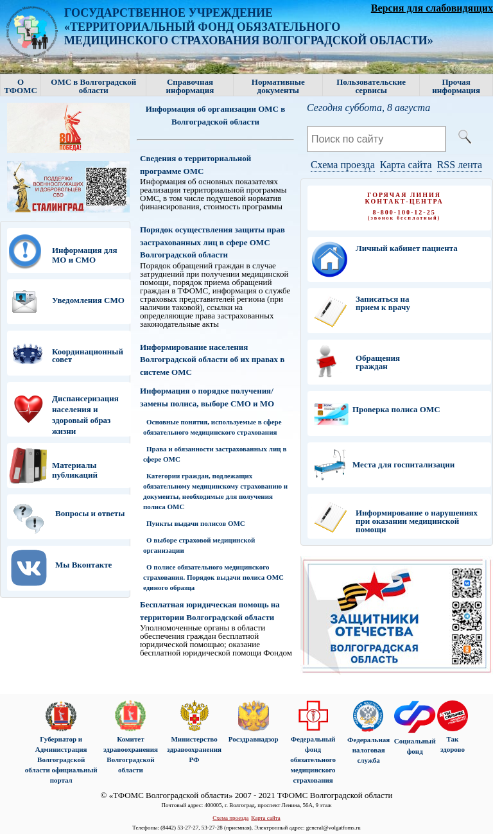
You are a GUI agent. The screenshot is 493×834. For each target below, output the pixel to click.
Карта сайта (406, 164)
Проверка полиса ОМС (396, 409)
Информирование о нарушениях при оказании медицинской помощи (417, 521)
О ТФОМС (20, 86)
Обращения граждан (378, 362)
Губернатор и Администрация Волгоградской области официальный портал (61, 759)
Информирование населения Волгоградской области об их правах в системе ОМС (212, 359)
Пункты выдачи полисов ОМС (195, 523)
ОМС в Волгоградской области (93, 86)
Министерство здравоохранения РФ (194, 749)
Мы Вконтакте (83, 564)
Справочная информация (190, 86)
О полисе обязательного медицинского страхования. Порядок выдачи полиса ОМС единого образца (213, 577)
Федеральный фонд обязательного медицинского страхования (313, 759)
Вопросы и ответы (90, 513)
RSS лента (459, 164)
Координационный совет (87, 355)
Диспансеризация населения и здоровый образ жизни (85, 415)
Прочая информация (456, 86)
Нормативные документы (278, 86)
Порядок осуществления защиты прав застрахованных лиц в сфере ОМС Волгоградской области (212, 242)
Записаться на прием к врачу (383, 303)
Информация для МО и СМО (84, 255)
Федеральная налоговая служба (368, 750)
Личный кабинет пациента (407, 248)
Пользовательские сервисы (371, 86)
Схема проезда (343, 164)
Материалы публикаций (75, 470)
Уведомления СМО (88, 300)
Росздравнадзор (253, 739)
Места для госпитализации (403, 464)
